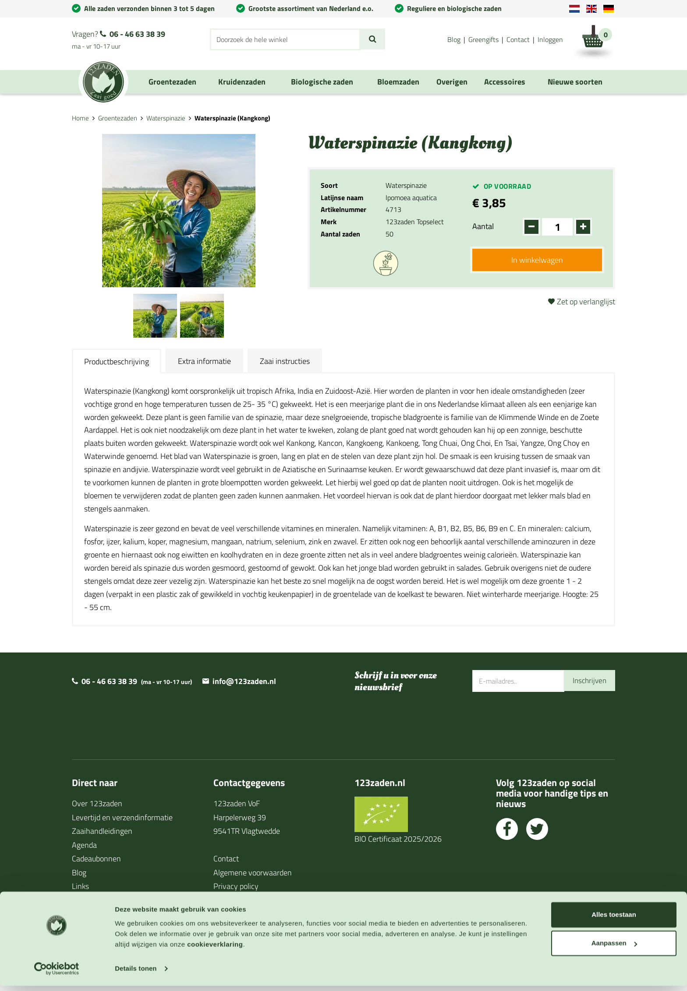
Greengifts (483, 39)
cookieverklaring (215, 949)
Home (80, 118)
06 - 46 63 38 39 (137, 34)
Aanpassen (614, 948)
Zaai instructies (285, 361)
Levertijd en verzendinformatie (122, 817)
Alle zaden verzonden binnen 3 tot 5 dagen (149, 8)
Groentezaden (117, 118)
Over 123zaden (97, 803)
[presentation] (539, 720)
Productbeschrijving (116, 361)
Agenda (84, 845)
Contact (518, 39)
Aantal (483, 226)
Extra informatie (204, 361)
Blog (453, 39)
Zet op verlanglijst (586, 301)
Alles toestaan (613, 920)
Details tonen (135, 973)
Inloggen (550, 39)
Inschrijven (588, 681)
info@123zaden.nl (244, 681)
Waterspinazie (165, 118)
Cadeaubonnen (96, 858)
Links (80, 886)
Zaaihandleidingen (102, 831)
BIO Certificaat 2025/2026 (398, 839)
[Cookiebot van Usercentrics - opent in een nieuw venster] (56, 973)
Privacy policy (236, 886)
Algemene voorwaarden (252, 872)
